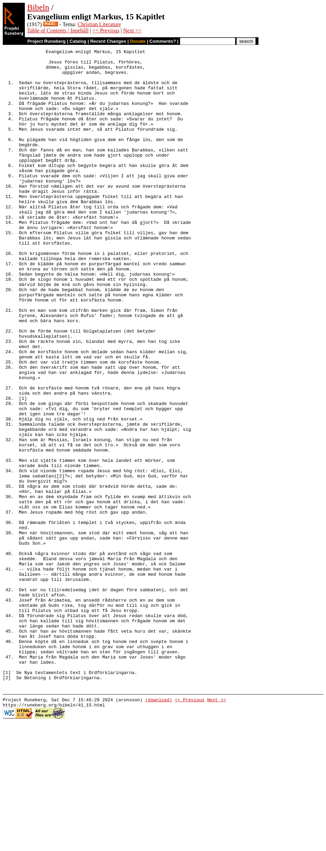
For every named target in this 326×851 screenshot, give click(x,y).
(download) (158, 827)
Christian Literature (99, 24)
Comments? (163, 41)
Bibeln (38, 7)
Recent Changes (108, 41)
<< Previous (105, 30)
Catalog (78, 41)
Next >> (132, 30)
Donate (137, 41)
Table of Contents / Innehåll (58, 30)
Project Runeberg (46, 41)
